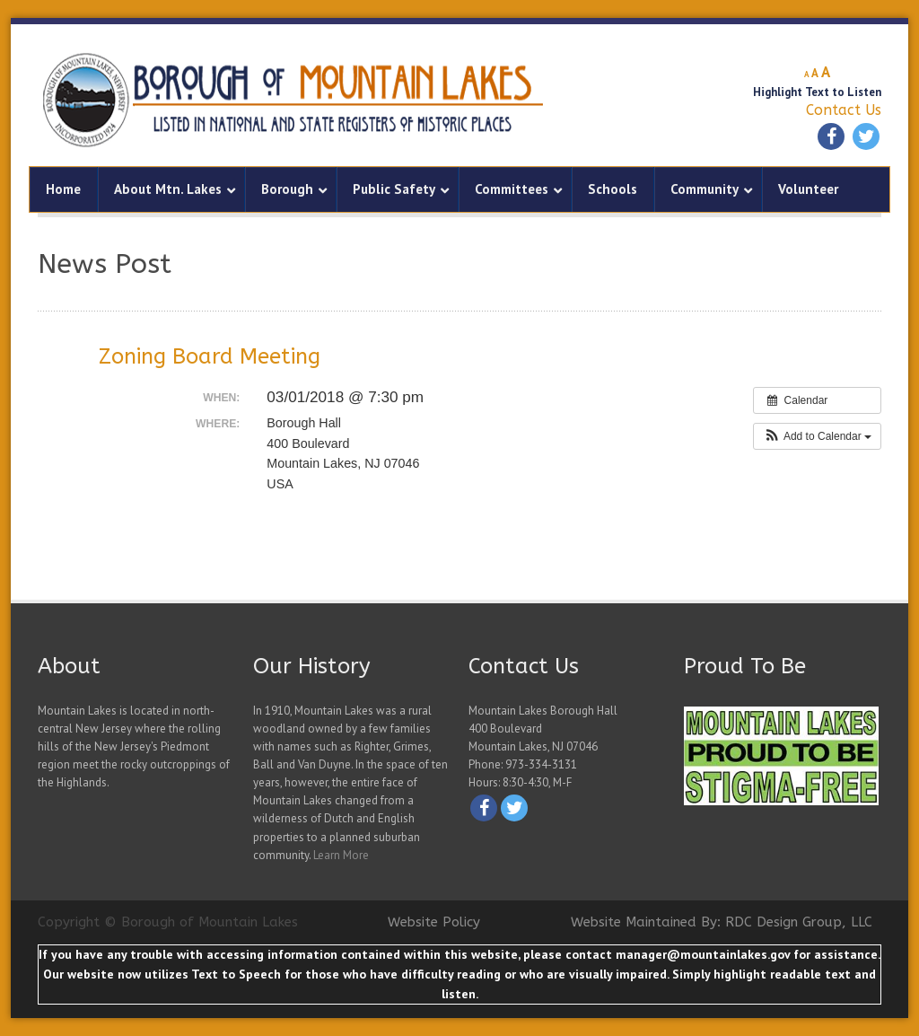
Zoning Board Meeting (209, 356)
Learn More (341, 855)
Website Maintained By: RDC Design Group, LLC (721, 922)
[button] (817, 436)
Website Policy (434, 922)
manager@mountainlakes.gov (703, 954)
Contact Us (843, 110)
